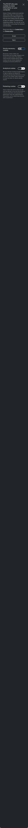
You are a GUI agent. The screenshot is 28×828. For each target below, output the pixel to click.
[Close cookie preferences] (23, 4)
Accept (14, 36)
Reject (14, 40)
